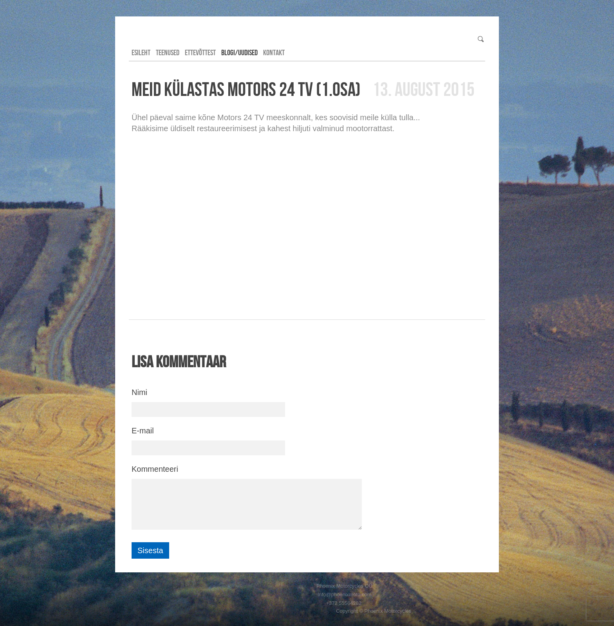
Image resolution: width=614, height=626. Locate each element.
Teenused (167, 52)
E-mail (143, 430)
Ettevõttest (200, 52)
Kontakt (274, 52)
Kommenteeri (155, 469)
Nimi (139, 392)
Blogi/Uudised (239, 52)
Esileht (141, 52)
